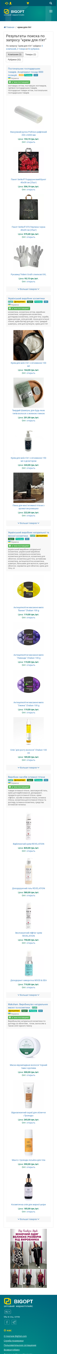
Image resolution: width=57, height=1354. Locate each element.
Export (30, 302)
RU (7, 1311)
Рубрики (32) (14, 59)
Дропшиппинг (19, 302)
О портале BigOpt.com (15, 1336)
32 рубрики (33, 49)
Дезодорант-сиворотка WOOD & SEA (28, 980)
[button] (13, 1258)
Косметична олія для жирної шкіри (28, 1204)
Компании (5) (14, 54)
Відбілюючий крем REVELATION (28, 844)
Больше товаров (28, 289)
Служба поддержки (14, 1340)
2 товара (21, 49)
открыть (31, 142)
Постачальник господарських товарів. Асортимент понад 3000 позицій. (25, 72)
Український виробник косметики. (26, 298)
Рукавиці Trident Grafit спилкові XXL (28, 274)
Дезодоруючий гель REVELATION (28, 888)
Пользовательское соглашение (20, 1345)
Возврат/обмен (12, 1349)
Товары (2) (30, 54)
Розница (28, 75)
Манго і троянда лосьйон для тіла (28, 1160)
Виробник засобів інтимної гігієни (26, 777)
